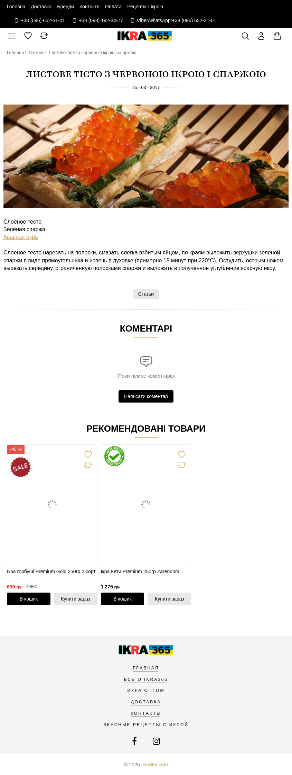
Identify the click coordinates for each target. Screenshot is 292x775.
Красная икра (20, 237)
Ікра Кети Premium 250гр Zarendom (140, 571)
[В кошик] (28, 599)
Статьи (146, 294)
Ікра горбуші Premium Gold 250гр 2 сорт (51, 571)
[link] (52, 505)
